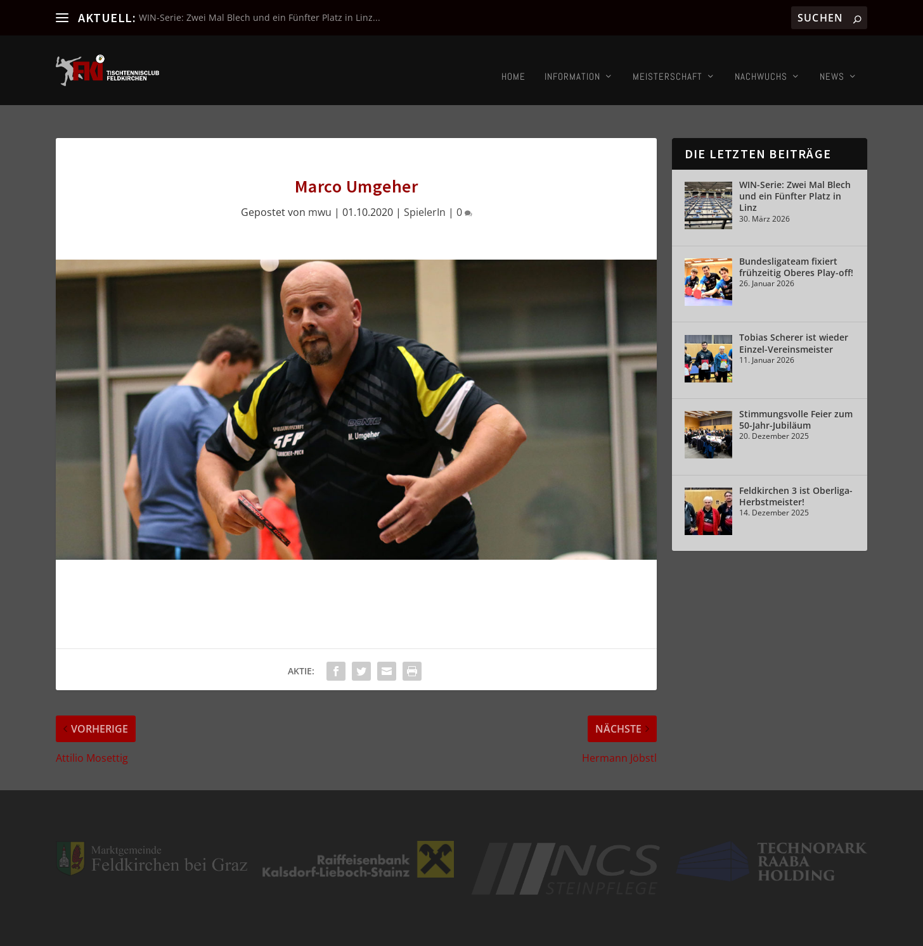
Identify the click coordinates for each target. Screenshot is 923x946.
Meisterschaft (667, 64)
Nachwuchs (761, 64)
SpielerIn (425, 179)
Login (773, 928)
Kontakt (741, 928)
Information (572, 64)
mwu (320, 179)
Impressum (700, 928)
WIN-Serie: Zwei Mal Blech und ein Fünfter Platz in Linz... (259, 17)
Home (513, 64)
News (832, 64)
